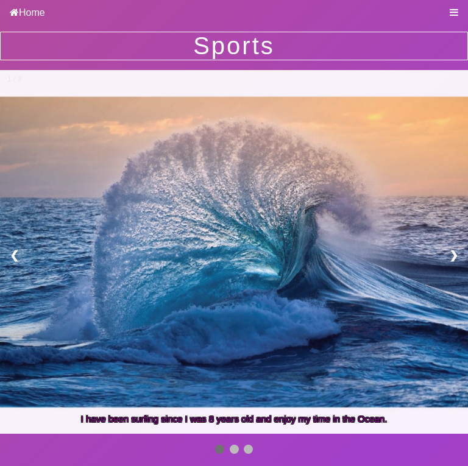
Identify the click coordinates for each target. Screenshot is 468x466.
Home (32, 12)
